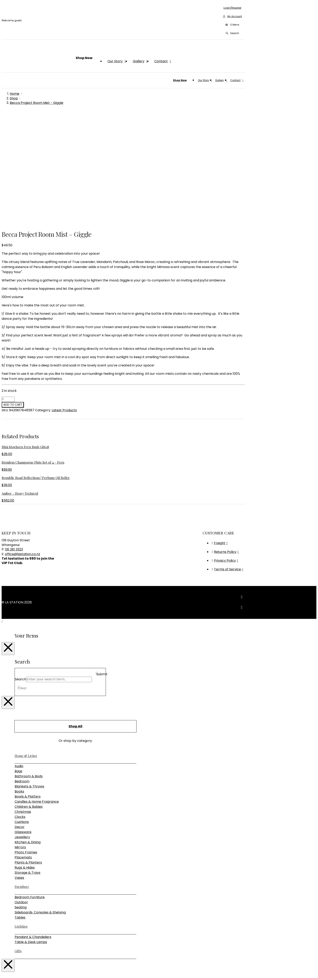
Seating (21, 795)
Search (20, 567)
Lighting (21, 814)
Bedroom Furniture (30, 785)
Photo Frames (26, 740)
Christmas (23, 700)
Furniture (22, 775)
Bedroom (22, 669)
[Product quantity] (8, 287)
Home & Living (26, 644)
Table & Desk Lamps (31, 830)
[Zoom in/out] (3, 969)
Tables (20, 805)
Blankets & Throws (29, 674)
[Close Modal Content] (8, 536)
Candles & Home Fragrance (37, 689)
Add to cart (12, 293)
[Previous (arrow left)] (3, 975)
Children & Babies (29, 695)
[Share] (11, 969)
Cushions (22, 710)
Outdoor (21, 790)
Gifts (18, 839)
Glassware (23, 720)
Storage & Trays (27, 760)
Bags (18, 659)
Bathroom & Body (29, 664)
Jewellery (22, 725)
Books (19, 679)
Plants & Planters (28, 750)
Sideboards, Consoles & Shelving (40, 800)
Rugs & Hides (25, 755)
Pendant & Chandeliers (33, 825)
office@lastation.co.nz (22, 442)
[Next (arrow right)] (7, 975)
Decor (20, 715)
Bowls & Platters (28, 684)
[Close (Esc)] (15, 969)
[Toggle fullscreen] (7, 969)
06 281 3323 (14, 437)
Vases (19, 766)
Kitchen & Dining (28, 730)
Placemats (23, 745)
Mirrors (20, 735)
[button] (232, 25)
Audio (19, 654)
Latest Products (64, 298)
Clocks (20, 705)
